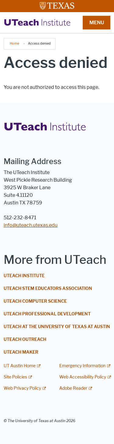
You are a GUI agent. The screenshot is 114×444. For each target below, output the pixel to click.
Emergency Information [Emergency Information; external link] (82, 365)
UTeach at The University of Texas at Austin (57, 326)
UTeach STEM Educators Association (48, 288)
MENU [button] (96, 22)
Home (14, 43)
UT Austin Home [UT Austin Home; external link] (20, 365)
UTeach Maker (21, 352)
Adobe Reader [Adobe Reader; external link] (73, 388)
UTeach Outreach (25, 339)
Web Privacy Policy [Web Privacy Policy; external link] (22, 388)
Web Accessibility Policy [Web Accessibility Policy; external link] (82, 377)
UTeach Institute (24, 275)
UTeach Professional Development (47, 314)
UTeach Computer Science (35, 301)
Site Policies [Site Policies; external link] (15, 377)
